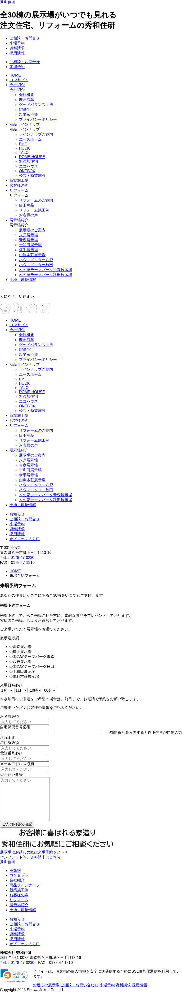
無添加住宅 (28, 161)
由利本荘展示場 (32, 255)
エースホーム (30, 139)
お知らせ (17, 514)
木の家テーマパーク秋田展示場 (45, 275)
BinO (23, 144)
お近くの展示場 (46, 985)
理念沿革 (26, 100)
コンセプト (18, 80)
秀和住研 (7, 2)
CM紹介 (25, 110)
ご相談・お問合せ (24, 38)
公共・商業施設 (32, 175)
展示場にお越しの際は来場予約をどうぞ (34, 852)
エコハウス (28, 166)
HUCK (24, 148)
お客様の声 (18, 185)
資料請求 (17, 48)
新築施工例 (18, 180)
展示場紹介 (18, 220)
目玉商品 (26, 205)
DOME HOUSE (32, 157)
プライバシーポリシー (38, 119)
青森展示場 (28, 240)
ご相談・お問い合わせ (79, 985)
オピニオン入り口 (24, 539)
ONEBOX (27, 171)
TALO (24, 153)
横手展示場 (28, 250)
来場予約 (17, 43)
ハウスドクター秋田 (36, 265)
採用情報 (17, 53)
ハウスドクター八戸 (36, 260)
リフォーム (18, 190)
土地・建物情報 (22, 280)
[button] (14, 976)
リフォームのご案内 (36, 200)
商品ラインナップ (24, 124)
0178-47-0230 (22, 558)
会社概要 (26, 95)
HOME (15, 75)
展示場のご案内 (32, 230)
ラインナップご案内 (36, 134)
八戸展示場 (28, 235)
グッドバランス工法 (36, 105)
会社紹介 (17, 85)
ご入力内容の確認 (17, 824)
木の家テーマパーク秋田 (33, 666)
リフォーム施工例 (34, 210)
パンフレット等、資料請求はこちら (30, 857)
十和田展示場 (30, 245)
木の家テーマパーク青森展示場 (45, 270)
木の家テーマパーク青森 (33, 657)
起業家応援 (28, 114)
